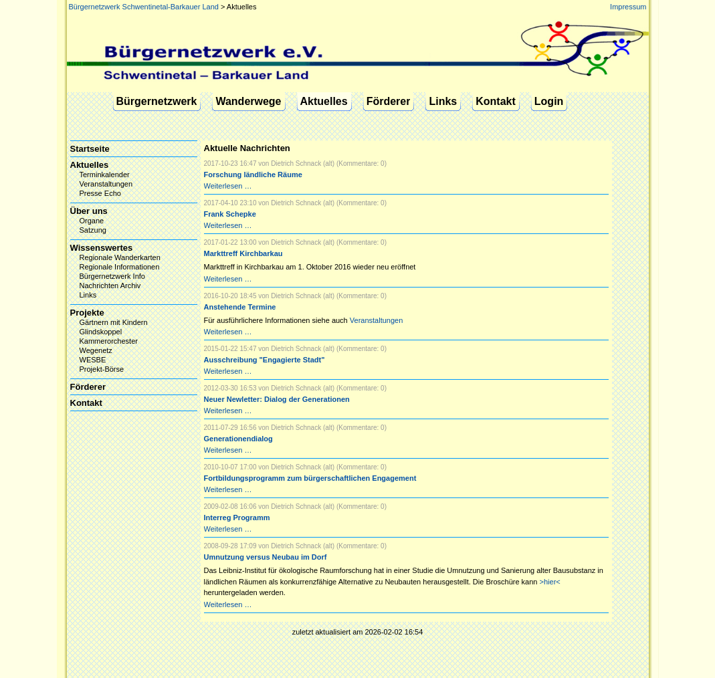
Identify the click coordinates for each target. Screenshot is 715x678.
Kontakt (496, 101)
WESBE (93, 360)
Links (443, 101)
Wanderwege (248, 101)
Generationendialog (238, 439)
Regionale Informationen (120, 267)
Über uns (89, 211)
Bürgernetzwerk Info (112, 276)
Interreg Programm (237, 518)
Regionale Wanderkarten (120, 257)
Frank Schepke (230, 214)
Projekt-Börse (102, 369)
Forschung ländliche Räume (253, 175)
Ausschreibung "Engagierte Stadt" (264, 360)
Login (549, 101)
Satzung (93, 230)
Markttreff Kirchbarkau (243, 253)
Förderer (389, 101)
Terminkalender (105, 175)
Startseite (90, 149)
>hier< (550, 582)
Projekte (87, 313)
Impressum (628, 7)
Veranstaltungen (376, 320)
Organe (92, 221)
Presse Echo (100, 193)
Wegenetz (96, 350)
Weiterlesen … (228, 186)
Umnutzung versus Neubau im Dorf (265, 557)
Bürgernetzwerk (156, 101)
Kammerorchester (109, 341)
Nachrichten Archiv (110, 285)
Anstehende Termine (240, 307)
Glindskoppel (101, 332)
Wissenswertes (101, 248)
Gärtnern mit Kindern (114, 322)
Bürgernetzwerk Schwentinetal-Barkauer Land (144, 7)
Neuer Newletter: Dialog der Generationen (277, 399)
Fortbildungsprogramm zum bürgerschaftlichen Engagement (310, 478)
